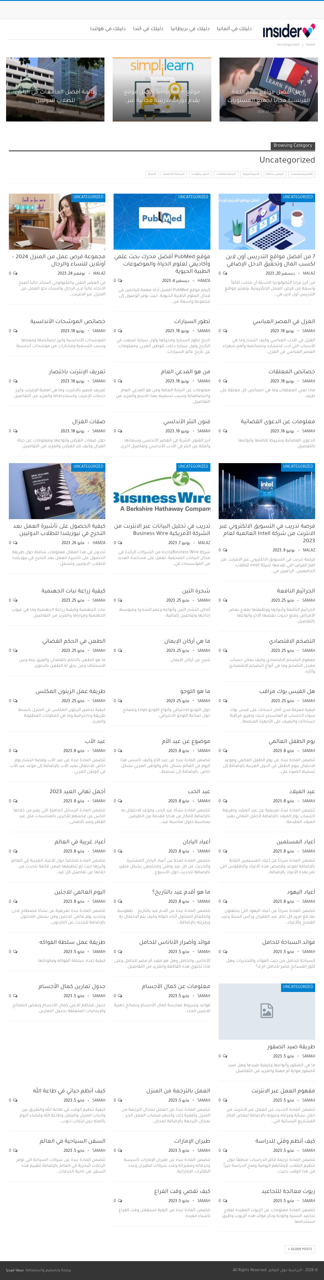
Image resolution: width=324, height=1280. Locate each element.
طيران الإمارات (192, 1142)
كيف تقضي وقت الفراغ (182, 1192)
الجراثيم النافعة (296, 592)
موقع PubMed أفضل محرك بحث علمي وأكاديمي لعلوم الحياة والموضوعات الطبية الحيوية (162, 264)
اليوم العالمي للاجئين (79, 893)
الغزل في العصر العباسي (283, 322)
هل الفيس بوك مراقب (287, 692)
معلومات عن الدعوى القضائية (278, 422)
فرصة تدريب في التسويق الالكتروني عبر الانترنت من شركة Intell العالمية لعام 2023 (267, 534)
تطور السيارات (192, 322)
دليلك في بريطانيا (190, 29)
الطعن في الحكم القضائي (74, 642)
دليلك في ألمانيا (234, 29)
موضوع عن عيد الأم (186, 742)
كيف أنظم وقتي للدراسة (285, 1142)
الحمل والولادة (201, 174)
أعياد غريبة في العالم (80, 842)
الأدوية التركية (251, 174)
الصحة (152, 174)
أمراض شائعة (275, 174)
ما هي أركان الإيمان (187, 642)
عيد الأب (95, 742)
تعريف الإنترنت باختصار (77, 372)
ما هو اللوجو (195, 692)
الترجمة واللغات (226, 174)
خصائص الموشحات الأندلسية (68, 322)
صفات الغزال (89, 422)
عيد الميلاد (302, 792)
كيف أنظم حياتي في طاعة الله (69, 1091)
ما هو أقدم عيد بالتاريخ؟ (181, 893)
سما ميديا (15, 1270)
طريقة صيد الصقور (291, 1047)
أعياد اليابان (196, 842)
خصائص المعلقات (291, 372)
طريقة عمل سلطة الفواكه (73, 943)
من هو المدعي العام (185, 372)
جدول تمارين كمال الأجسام (72, 987)
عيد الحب (199, 792)
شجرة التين (196, 592)
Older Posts (300, 1249)
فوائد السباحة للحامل (288, 943)
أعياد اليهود (301, 893)
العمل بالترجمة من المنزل (178, 1091)
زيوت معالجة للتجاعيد (288, 1192)
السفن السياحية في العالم (73, 1142)
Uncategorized (298, 197)
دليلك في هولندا (108, 29)
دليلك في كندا (148, 29)
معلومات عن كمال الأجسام (176, 987)
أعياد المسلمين (295, 842)
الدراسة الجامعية (174, 174)
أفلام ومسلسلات (302, 174)
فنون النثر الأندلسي (186, 422)
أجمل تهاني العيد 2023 (77, 792)
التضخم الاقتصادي (292, 642)
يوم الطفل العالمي (292, 742)
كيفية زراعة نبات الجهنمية (74, 592)
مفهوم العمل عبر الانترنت (283, 1091)
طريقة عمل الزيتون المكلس (71, 692)
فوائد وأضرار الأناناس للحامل (174, 943)
